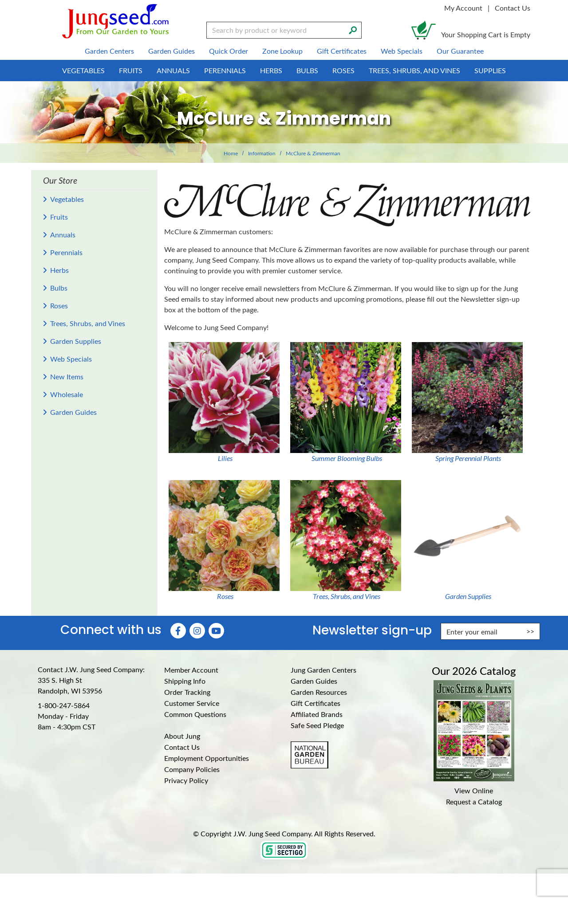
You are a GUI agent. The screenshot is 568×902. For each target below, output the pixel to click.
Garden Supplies (75, 341)
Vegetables (67, 199)
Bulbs (58, 287)
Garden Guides (73, 412)
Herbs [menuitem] (271, 70)
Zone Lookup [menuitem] (282, 50)
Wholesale (66, 394)
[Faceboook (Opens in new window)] (178, 630)
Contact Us (512, 7)
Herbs (59, 270)
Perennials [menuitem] (225, 70)
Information (262, 153)
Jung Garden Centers (323, 669)
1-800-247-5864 (64, 705)
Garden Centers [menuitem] (109, 50)
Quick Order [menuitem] (228, 50)
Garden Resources (319, 692)
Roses (59, 305)
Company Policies (192, 769)
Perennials (66, 252)
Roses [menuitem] (343, 70)
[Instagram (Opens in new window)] (197, 630)
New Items (66, 376)
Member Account (191, 669)
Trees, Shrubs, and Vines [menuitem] (414, 70)
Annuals (62, 234)
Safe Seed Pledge (317, 725)
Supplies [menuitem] (490, 70)
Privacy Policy (186, 780)
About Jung (182, 736)
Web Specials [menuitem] (401, 50)
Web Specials (71, 358)
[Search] (352, 29)
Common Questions (195, 714)
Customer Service (191, 703)
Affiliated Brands (317, 714)
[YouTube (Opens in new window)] (216, 630)
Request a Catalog (474, 801)
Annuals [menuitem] (173, 70)
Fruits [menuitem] (130, 70)
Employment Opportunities (206, 758)
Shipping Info (184, 680)
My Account (463, 7)
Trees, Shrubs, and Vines (87, 323)
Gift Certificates (315, 703)
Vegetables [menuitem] (83, 70)
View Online (473, 790)
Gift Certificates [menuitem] (342, 50)
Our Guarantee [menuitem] (460, 50)
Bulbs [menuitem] (307, 70)
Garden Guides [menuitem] (171, 50)
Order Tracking (187, 692)
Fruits (59, 216)
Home (231, 153)
